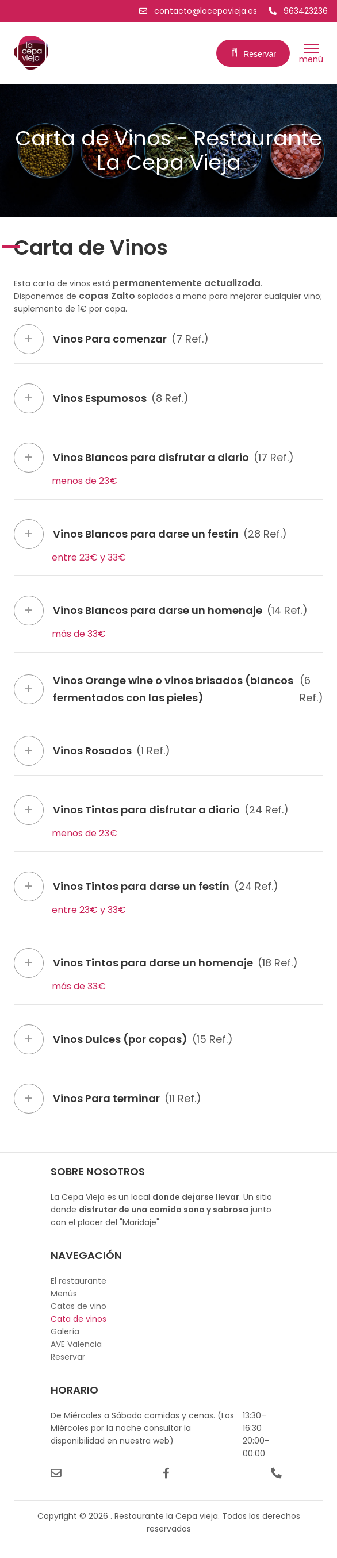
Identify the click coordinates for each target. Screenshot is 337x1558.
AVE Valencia (76, 1344)
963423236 (298, 11)
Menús (64, 1293)
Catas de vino (78, 1306)
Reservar (253, 54)
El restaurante (78, 1281)
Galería (65, 1331)
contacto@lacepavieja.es (199, 11)
